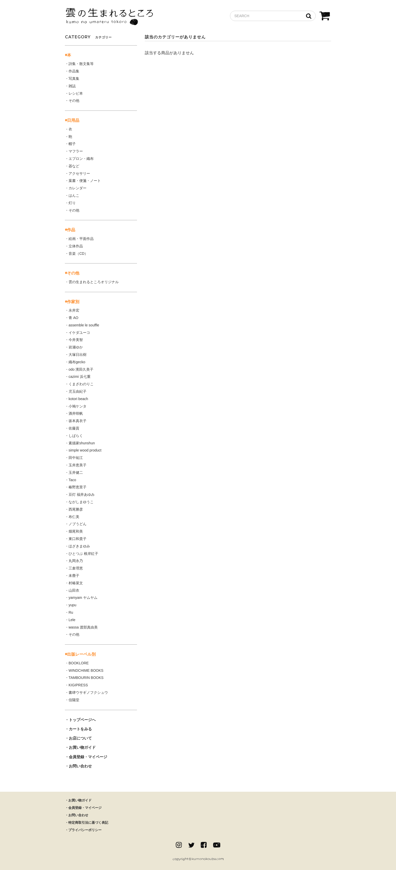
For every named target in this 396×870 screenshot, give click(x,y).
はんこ (74, 195)
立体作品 (76, 246)
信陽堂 (74, 700)
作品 (71, 230)
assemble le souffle (84, 325)
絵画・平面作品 (81, 239)
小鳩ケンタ (77, 406)
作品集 (74, 71)
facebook (204, 845)
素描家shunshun (82, 443)
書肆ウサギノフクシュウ (88, 692)
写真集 (74, 78)
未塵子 (74, 576)
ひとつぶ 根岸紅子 (83, 554)
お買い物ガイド (82, 747)
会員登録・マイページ (88, 757)
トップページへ (82, 720)
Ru (71, 612)
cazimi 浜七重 (80, 377)
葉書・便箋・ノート (85, 181)
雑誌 (72, 86)
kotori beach (78, 399)
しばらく (76, 436)
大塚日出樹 (77, 355)
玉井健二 (76, 472)
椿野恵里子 (77, 487)
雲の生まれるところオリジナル (94, 282)
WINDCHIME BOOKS (86, 670)
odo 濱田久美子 (81, 369)
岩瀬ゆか (76, 347)
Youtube (216, 845)
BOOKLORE (79, 663)
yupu (72, 605)
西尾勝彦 (76, 509)
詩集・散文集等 (81, 64)
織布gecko (77, 362)
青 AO (73, 318)
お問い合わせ (80, 766)
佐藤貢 (74, 428)
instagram (179, 845)
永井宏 (74, 310)
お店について (80, 738)
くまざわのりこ (81, 384)
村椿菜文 (76, 583)
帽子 (72, 144)
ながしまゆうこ (81, 502)
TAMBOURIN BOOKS (86, 678)
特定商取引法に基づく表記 (88, 822)
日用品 (73, 120)
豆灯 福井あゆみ (82, 494)
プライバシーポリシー (85, 830)
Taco (72, 480)
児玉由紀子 (77, 391)
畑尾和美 (76, 531)
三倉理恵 (76, 568)
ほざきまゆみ (79, 546)
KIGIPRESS (78, 685)
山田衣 (74, 590)
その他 (74, 100)
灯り (72, 203)
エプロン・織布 (81, 159)
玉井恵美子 (77, 465)
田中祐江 (76, 458)
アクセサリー (79, 173)
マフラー (76, 151)
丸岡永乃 (76, 561)
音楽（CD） (78, 253)
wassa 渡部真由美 (83, 627)
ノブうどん (77, 524)
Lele (72, 620)
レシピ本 (76, 93)
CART (324, 16)
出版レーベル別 (81, 654)
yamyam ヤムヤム (83, 598)
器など (74, 166)
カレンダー (77, 188)
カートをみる (80, 729)
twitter (191, 845)
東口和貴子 (77, 539)
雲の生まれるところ (109, 17)
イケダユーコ (79, 333)
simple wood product (85, 450)
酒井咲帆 (76, 413)
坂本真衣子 (77, 421)
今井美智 (76, 340)
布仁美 (74, 517)
